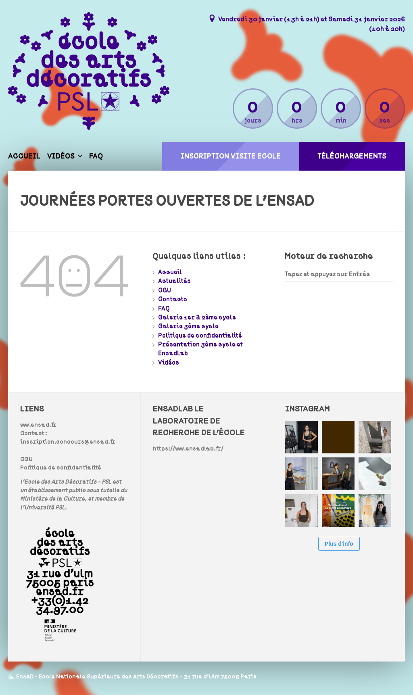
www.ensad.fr (38, 425)
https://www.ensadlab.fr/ (188, 448)
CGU (164, 290)
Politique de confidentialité (200, 335)
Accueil (24, 156)
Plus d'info (339, 544)
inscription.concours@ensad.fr (67, 442)
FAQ (96, 156)
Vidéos (61, 156)
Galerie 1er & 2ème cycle (197, 317)
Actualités (174, 281)
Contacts (172, 299)
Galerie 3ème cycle (188, 326)
